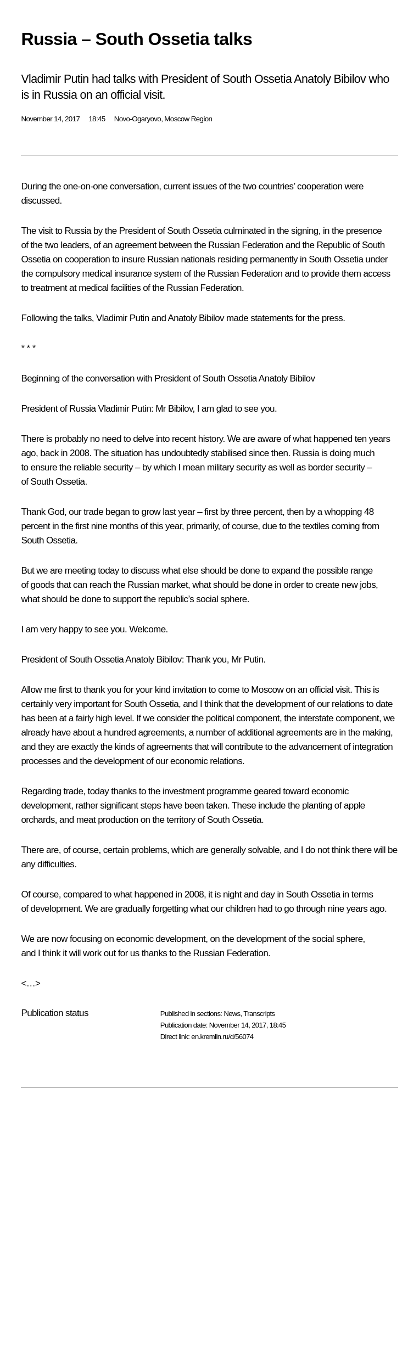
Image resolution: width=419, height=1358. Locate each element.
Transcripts (259, 1013)
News (232, 1013)
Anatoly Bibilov (153, 659)
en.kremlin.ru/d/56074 (222, 1036)
